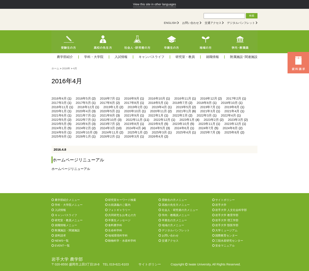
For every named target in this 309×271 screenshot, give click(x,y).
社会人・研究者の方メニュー (178, 210)
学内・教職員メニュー (174, 215)
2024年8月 (230, 128)
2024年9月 (59, 132)
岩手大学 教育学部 (225, 215)
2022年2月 (180, 115)
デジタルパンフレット (241, 22)
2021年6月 (59, 115)
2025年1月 (135, 132)
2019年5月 (183, 107)
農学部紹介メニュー (66, 199)
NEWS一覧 (60, 240)
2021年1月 (183, 111)
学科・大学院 (93, 57)
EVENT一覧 (61, 245)
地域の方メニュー (171, 225)
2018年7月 (180, 102)
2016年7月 (107, 98)
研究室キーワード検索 (120, 199)
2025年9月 (59, 136)
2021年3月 (207, 111)
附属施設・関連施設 (66, 230)
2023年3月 (235, 119)
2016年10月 (156, 98)
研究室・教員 (185, 57)
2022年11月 (134, 119)
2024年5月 (157, 128)
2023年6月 (83, 124)
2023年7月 (107, 124)
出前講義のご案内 (118, 204)
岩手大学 (219, 204)
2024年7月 (206, 128)
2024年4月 (133, 128)
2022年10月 (108, 119)
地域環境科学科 (116, 235)
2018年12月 (85, 107)
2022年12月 (161, 119)
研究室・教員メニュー (67, 220)
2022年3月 (204, 115)
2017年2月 (233, 98)
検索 (251, 15)
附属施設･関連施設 (244, 57)
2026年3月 (131, 136)
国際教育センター (225, 235)
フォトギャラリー (118, 210)
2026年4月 (156, 136)
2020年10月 (132, 111)
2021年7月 (83, 115)
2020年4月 (83, 111)
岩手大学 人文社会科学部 (229, 210)
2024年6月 (181, 128)
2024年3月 (107, 128)
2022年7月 (83, 119)
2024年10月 (84, 132)
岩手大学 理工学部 (225, 220)
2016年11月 (182, 98)
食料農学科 (113, 225)
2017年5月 (83, 102)
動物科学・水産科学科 (120, 240)
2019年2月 (135, 107)
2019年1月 (111, 107)
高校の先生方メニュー (174, 204)
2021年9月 (131, 115)
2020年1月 (59, 111)
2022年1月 (156, 115)
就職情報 (212, 57)
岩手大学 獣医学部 (225, 225)
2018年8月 (204, 102)
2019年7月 (207, 107)
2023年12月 (232, 124)
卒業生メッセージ (118, 220)
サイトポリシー (223, 199)
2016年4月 (59, 98)
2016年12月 (208, 98)
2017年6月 (107, 102)
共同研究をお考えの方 (120, 215)
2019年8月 (232, 107)
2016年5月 (83, 98)
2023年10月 (181, 124)
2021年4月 (232, 111)
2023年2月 (211, 119)
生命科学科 (113, 230)
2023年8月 (131, 124)
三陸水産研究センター (227, 240)
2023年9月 (156, 124)
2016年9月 (131, 98)
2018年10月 (229, 102)
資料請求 (59, 235)
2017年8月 (131, 102)
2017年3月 (59, 102)
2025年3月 (159, 132)
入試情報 (121, 57)
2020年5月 (107, 111)
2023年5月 (59, 124)
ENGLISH (170, 22)
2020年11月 (158, 111)
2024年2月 (83, 128)
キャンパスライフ (151, 57)
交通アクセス (213, 22)
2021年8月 (107, 115)
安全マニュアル (223, 245)
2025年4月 (183, 132)
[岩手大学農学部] (89, 19)
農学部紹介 (65, 57)
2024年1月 (59, 128)
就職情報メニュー (64, 225)
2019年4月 (159, 107)
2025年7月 (207, 132)
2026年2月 (107, 136)
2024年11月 (110, 132)
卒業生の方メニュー (173, 220)
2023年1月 (187, 119)
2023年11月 (206, 124)
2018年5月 (156, 102)
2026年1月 (83, 136)
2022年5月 (59, 119)
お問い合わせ (190, 22)
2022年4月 (228, 115)
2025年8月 (232, 132)
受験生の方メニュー (173, 199)
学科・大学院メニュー (67, 204)
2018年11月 (60, 107)
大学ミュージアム (225, 230)
